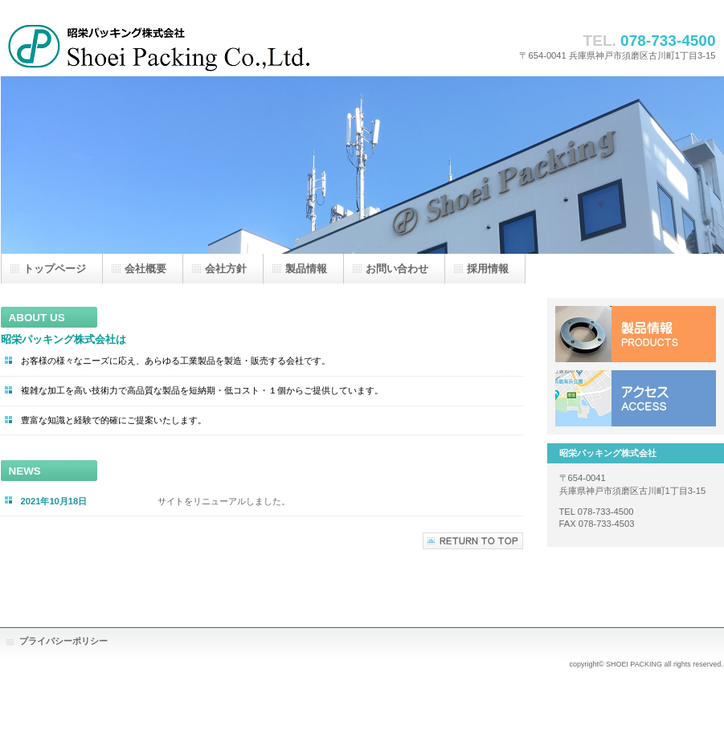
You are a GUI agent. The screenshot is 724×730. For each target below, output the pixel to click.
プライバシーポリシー (63, 641)
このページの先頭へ (473, 540)
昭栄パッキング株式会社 (161, 46)
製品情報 (635, 334)
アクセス (635, 398)
